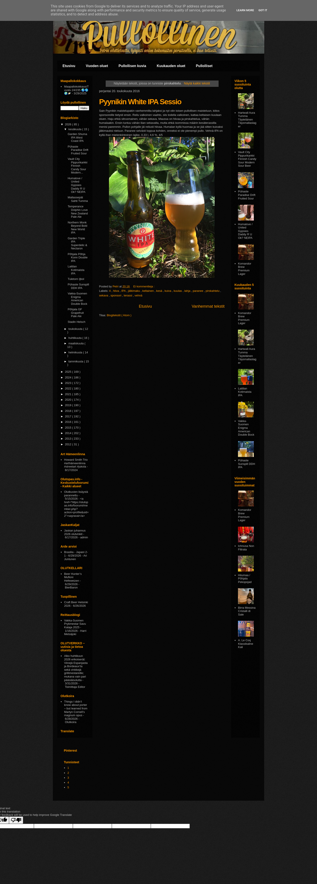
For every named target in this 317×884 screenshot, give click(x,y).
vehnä (138, 295)
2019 (68, 405)
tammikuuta (76, 361)
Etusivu (69, 66)
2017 (68, 416)
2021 (68, 394)
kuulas (178, 290)
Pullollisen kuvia (132, 66)
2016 (68, 422)
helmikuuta (75, 352)
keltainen (148, 290)
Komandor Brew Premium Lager (244, 269)
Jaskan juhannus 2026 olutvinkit (75, 532)
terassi (128, 295)
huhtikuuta (75, 338)
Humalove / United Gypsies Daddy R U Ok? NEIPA (76, 185)
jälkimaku (134, 290)
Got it (262, 10)
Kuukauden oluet (171, 66)
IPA (123, 290)
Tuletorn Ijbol (76, 279)
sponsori (116, 295)
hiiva (116, 290)
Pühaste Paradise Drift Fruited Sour (78, 150)
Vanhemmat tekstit (208, 306)
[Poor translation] (16, 820)
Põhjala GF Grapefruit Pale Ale (76, 313)
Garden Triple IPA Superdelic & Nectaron (77, 243)
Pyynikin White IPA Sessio (140, 101)
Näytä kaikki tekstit (197, 83)
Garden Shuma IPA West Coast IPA (77, 137)
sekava (104, 295)
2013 (68, 438)
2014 (68, 433)
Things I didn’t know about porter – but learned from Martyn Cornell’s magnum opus (75, 708)
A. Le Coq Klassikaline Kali (245, 644)
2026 (68, 124)
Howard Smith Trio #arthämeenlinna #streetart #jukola (76, 463)
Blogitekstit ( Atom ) (119, 315)
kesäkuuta (75, 129)
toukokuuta (75, 329)
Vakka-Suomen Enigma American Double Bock (77, 298)
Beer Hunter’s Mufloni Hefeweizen (73, 577)
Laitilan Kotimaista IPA (76, 270)
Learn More (245, 10)
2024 (68, 377)
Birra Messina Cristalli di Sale (246, 611)
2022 (68, 388)
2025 (68, 371)
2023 (68, 383)
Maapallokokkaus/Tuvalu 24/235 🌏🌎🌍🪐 (76, 90)
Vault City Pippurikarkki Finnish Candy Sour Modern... (77, 165)
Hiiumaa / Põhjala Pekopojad (244, 579)
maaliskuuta (76, 343)
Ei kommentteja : (144, 286)
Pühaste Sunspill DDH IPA (78, 286)
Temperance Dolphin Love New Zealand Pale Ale (78, 211)
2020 (68, 399)
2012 (68, 444)
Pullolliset (204, 66)
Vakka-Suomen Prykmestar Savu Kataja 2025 (75, 624)
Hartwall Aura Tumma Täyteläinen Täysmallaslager (247, 119)
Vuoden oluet (97, 66)
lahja (187, 290)
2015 (68, 427)
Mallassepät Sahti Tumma (78, 199)
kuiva (168, 290)
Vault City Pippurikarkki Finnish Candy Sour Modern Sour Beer (247, 158)
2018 (68, 411)
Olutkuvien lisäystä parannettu (76, 493)
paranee (198, 290)
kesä (159, 290)
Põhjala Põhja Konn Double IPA (77, 257)
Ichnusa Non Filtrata (246, 547)
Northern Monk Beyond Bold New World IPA (77, 227)
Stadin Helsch (76, 321)
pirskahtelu (213, 290)
